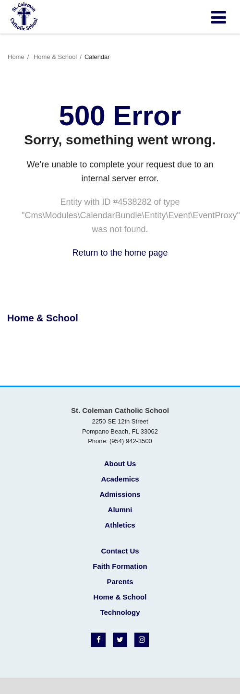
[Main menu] (218, 17)
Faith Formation (120, 566)
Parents (120, 581)
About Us (120, 463)
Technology (120, 612)
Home (16, 56)
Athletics (120, 525)
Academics (120, 479)
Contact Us (120, 551)
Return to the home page (120, 253)
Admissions (119, 494)
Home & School (55, 56)
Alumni (120, 510)
